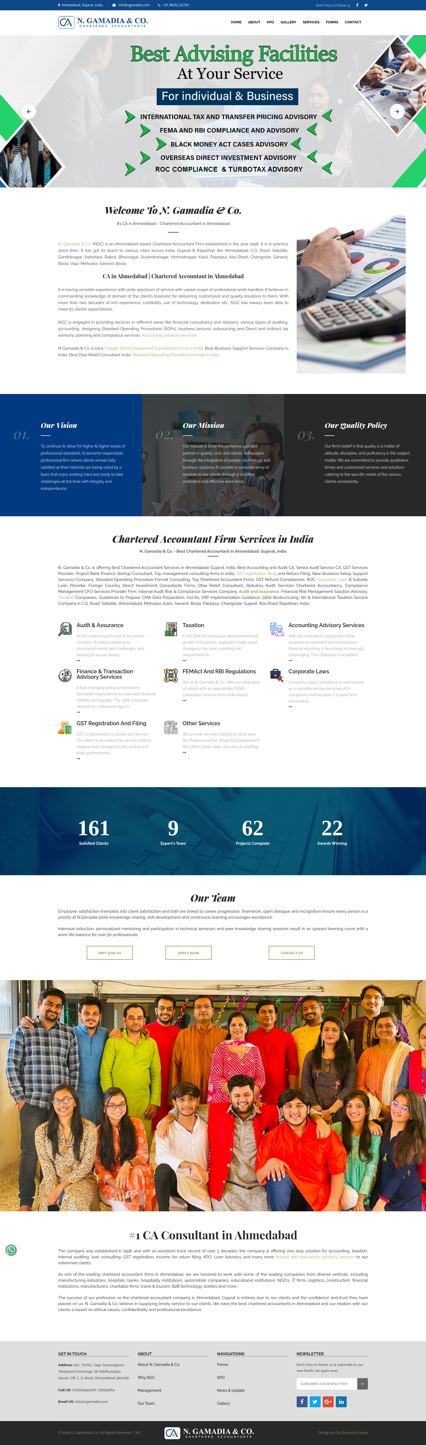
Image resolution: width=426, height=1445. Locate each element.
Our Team (146, 1403)
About (254, 22)
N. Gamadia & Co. (74, 244)
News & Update (231, 1390)
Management (149, 1390)
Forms (332, 22)
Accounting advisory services (169, 335)
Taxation (66, 597)
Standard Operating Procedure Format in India (176, 354)
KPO (270, 22)
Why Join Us (109, 952)
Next (397, 111)
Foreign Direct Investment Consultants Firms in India (154, 348)
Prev (28, 111)
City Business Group (351, 1433)
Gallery (288, 22)
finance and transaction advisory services (315, 1257)
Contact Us (292, 952)
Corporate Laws (332, 579)
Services (311, 22)
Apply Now (188, 952)
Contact (353, 22)
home (236, 22)
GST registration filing (256, 573)
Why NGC (146, 1377)
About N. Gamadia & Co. (159, 1364)
